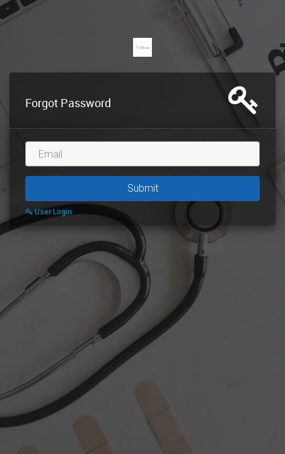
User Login (48, 211)
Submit (142, 188)
